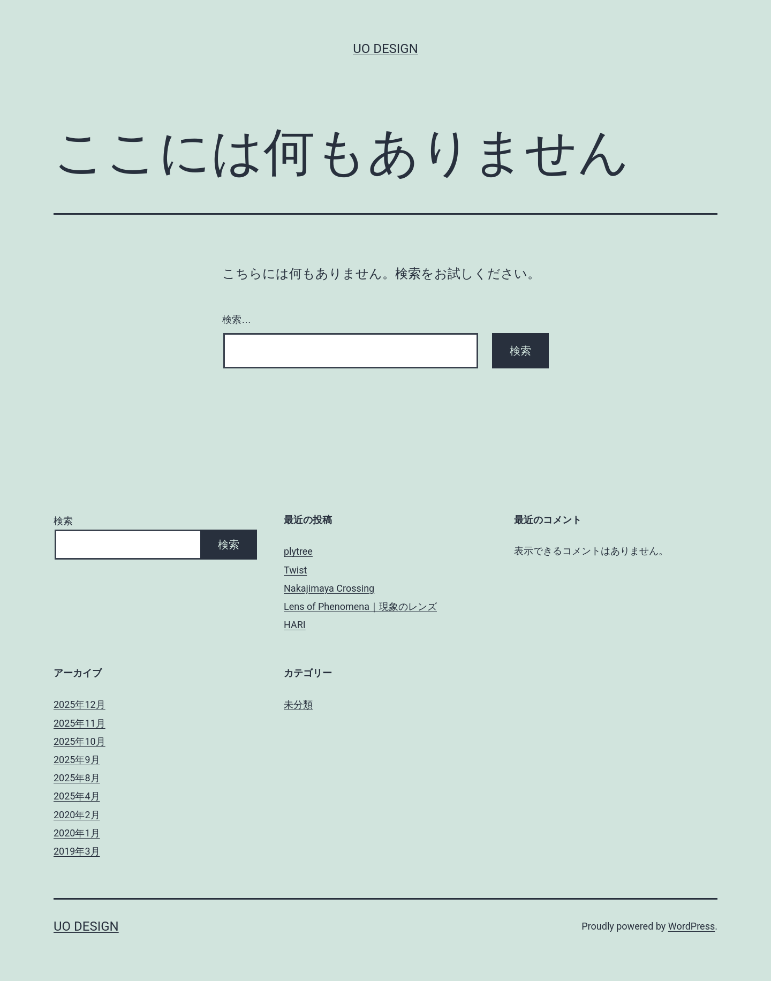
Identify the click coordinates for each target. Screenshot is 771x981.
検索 (63, 520)
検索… (236, 319)
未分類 (298, 704)
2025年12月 (79, 704)
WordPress (691, 926)
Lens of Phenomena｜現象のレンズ (360, 606)
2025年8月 (77, 777)
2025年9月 (77, 759)
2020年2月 (77, 814)
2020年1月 (77, 833)
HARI (295, 624)
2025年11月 (79, 723)
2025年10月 (79, 741)
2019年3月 (77, 851)
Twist (295, 570)
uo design (385, 48)
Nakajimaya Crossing (329, 588)
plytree (298, 551)
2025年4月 (77, 796)
